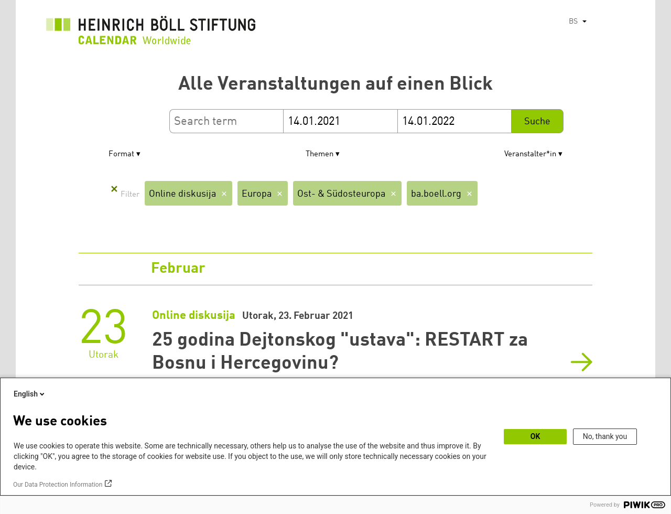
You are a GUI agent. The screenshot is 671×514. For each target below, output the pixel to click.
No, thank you (605, 436)
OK (535, 436)
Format (121, 154)
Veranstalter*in (530, 154)
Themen (319, 154)
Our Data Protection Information (57, 484)
